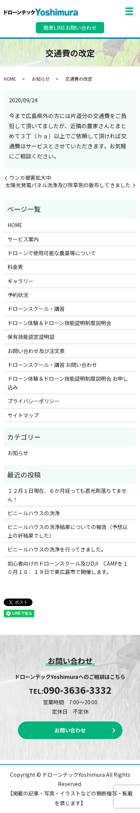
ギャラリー (20, 281)
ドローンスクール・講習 (36, 308)
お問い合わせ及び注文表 (36, 351)
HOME (10, 78)
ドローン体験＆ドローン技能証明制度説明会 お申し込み (67, 382)
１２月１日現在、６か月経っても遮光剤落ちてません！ (67, 495)
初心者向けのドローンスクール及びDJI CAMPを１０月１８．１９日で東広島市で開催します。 (67, 567)
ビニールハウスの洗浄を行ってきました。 (56, 549)
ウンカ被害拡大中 (30, 177)
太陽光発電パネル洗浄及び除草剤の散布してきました (68, 185)
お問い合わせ (70, 730)
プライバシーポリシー (33, 401)
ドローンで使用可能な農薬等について (51, 253)
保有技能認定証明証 (31, 336)
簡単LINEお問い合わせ (70, 27)
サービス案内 (23, 239)
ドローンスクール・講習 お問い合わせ (52, 364)
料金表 (15, 267)
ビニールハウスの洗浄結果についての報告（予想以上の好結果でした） (67, 531)
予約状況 (17, 295)
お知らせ (41, 78)
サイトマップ (23, 415)
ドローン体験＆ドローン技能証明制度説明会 (59, 323)
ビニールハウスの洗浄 (33, 513)
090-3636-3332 (77, 689)
